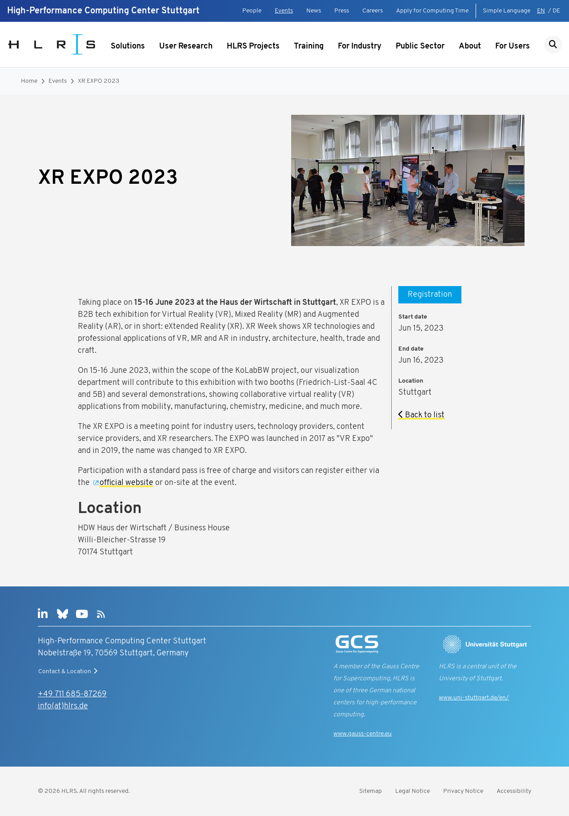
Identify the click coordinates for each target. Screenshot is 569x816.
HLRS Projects (253, 46)
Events (284, 11)
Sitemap (370, 791)
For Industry (359, 46)
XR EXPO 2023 (98, 81)
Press (341, 11)
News (313, 11)
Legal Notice (412, 791)
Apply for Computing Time (432, 11)
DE (556, 11)
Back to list (421, 415)
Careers (372, 11)
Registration (430, 295)
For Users (512, 46)
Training (309, 46)
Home (29, 81)
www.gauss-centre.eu (362, 734)
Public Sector (420, 46)
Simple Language (506, 11)
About (470, 46)
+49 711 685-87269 (72, 694)
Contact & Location (69, 671)
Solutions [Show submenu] (128, 46)
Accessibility (514, 791)
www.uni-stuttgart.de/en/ (474, 698)
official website (126, 483)
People (251, 11)
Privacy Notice (463, 791)
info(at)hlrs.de (63, 706)
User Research (185, 46)
